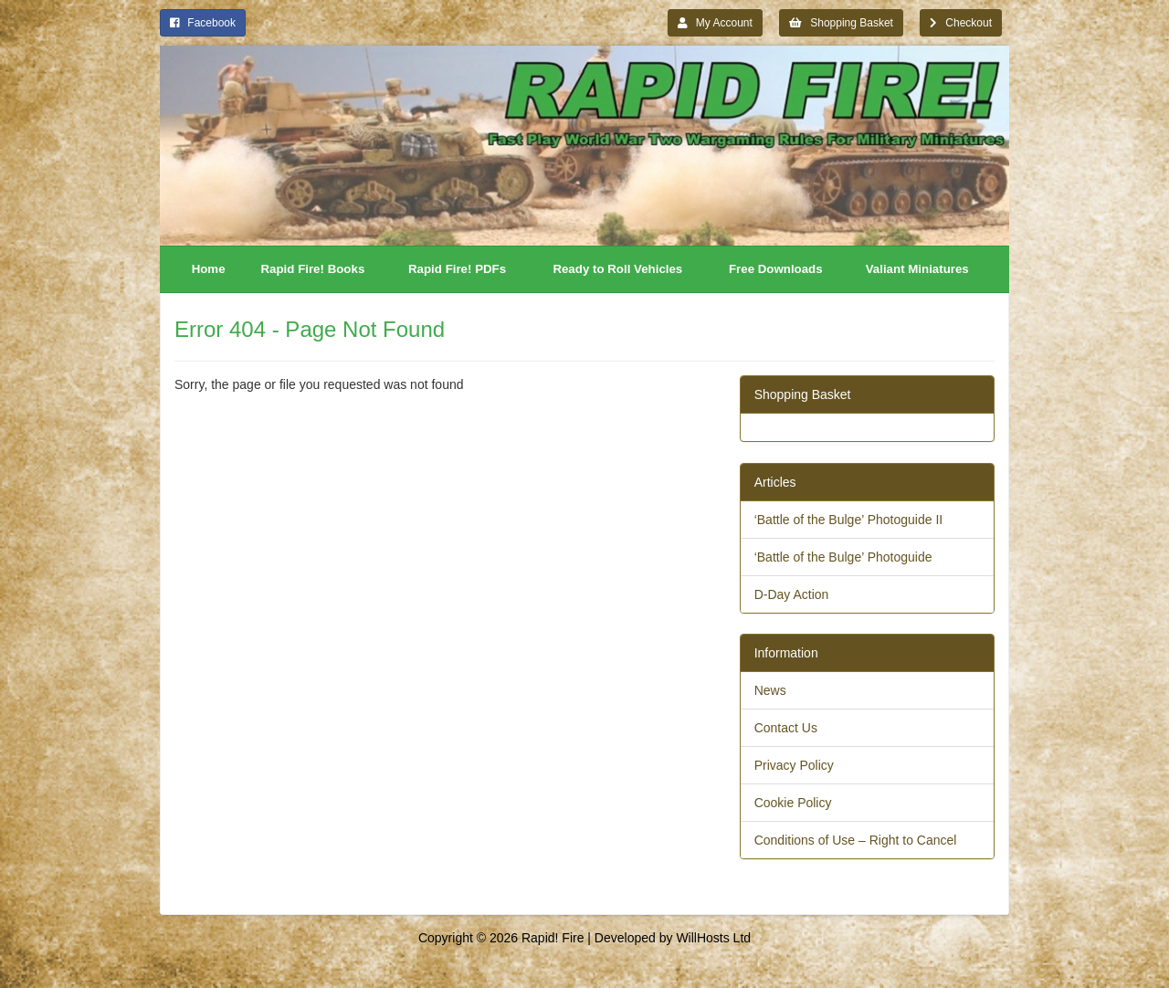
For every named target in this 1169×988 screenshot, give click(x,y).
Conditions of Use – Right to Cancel (855, 840)
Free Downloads (776, 269)
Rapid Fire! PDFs (457, 269)
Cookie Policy (793, 802)
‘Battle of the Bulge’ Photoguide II (848, 519)
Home (209, 269)
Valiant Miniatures (917, 269)
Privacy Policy (794, 765)
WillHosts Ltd (713, 937)
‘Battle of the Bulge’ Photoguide (843, 557)
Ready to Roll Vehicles (617, 269)
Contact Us (785, 727)
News (770, 690)
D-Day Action (791, 594)
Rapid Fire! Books (313, 269)
